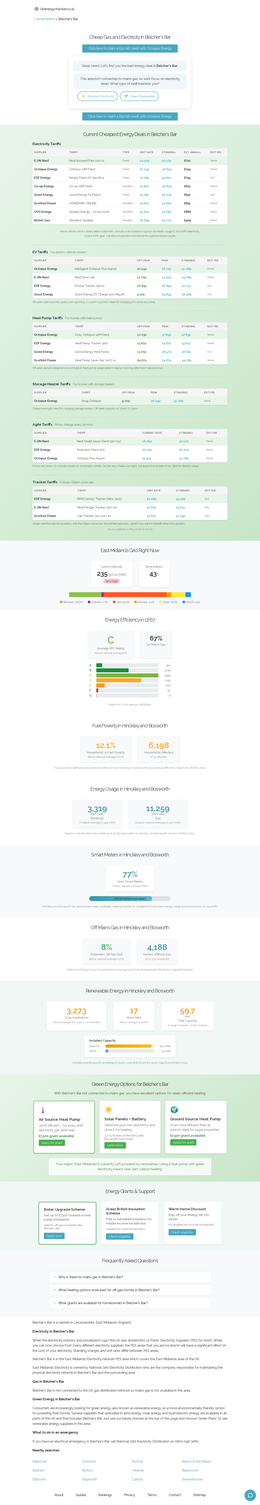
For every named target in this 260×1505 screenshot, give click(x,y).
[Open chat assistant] (250, 1495)
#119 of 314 (115, 1063)
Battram (38, 1471)
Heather (138, 1471)
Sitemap (199, 1495)
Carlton (137, 1480)
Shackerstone (192, 1480)
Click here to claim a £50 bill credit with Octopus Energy (130, 48)
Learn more (115, 1146)
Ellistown (39, 1480)
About (59, 1495)
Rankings (105, 1495)
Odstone (88, 1462)
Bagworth (89, 1480)
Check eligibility (119, 1237)
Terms (152, 1495)
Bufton (87, 1471)
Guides (81, 1495)
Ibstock (137, 1462)
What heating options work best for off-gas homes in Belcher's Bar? (109, 1290)
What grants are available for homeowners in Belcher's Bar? (103, 1303)
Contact (175, 1495)
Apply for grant (52, 1143)
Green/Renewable (144, 96)
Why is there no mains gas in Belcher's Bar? (90, 1277)
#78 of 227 (139, 1063)
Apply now (54, 1236)
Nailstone (39, 1462)
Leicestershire (45, 19)
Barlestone (190, 1471)
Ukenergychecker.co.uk (54, 9)
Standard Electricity (99, 96)
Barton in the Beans (196, 1462)
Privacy (129, 1495)
